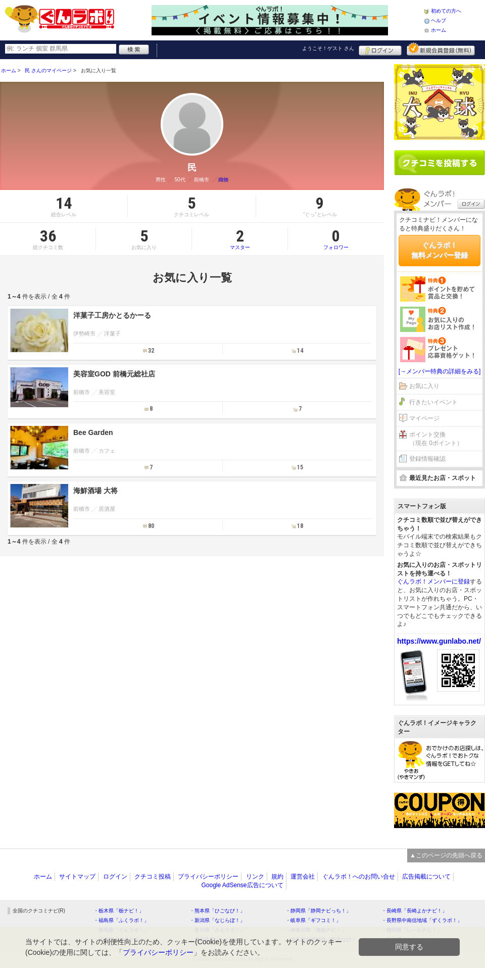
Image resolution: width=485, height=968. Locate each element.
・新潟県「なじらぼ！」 (217, 920)
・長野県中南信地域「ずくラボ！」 (421, 920)
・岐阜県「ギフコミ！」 (313, 920)
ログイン (380, 49)
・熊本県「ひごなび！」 (217, 910)
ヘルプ (438, 20)
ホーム (438, 30)
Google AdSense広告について (242, 885)
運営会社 (302, 876)
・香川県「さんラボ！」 (217, 930)
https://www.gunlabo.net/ (439, 641)
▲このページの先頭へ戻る (446, 855)
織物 (223, 179)
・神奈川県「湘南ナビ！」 (315, 930)
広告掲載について (426, 876)
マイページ (424, 418)
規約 (277, 876)
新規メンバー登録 (441, 49)
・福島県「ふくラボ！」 (121, 920)
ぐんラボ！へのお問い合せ (358, 876)
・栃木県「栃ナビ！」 (118, 910)
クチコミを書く (439, 162)
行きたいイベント (433, 402)
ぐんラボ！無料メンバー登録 (439, 250)
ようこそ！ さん (328, 48)
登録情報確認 (427, 458)
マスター (239, 239)
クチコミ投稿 (152, 876)
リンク (255, 876)
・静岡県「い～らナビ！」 (411, 930)
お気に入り (424, 386)
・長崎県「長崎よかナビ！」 (414, 910)
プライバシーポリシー (208, 876)
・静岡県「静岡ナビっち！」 (318, 910)
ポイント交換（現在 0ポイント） (436, 439)
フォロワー (336, 239)
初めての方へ (446, 11)
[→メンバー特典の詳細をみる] (440, 371)
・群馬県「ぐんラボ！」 (121, 930)
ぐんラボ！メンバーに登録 (433, 581)
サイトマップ (77, 876)
